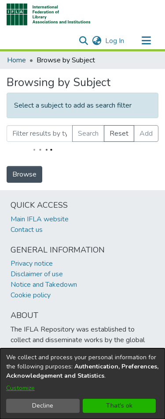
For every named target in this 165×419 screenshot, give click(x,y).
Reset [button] (119, 133)
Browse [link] (24, 174)
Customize (20, 388)
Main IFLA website (40, 219)
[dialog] (82, 383)
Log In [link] (115, 41)
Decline (42, 405)
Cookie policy (31, 295)
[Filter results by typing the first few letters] (40, 133)
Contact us (27, 230)
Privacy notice (32, 263)
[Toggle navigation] (146, 41)
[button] (49, 14)
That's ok (119, 405)
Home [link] (16, 60)
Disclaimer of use (37, 274)
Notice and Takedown (44, 284)
